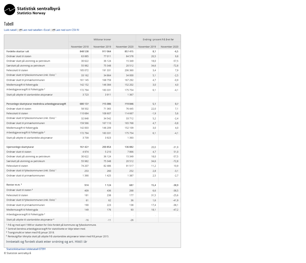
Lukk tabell (10, 30)
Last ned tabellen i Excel (36, 30)
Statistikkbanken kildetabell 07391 (26, 249)
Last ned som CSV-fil (67, 30)
